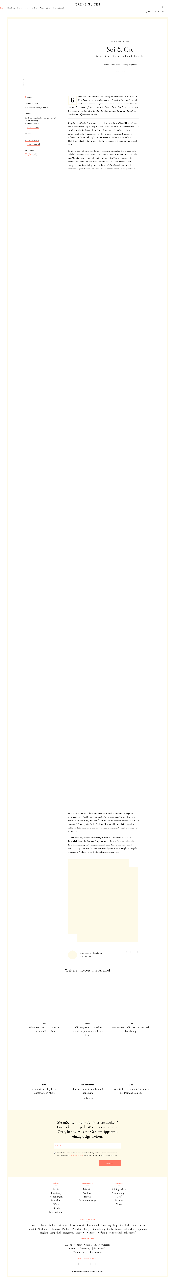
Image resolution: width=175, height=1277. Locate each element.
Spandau (142, 1228)
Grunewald (93, 1225)
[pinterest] (90, 1265)
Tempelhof (55, 1232)
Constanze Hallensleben (111, 64)
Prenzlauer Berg (80, 1228)
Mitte (142, 1225)
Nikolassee (54, 1228)
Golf (119, 1196)
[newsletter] (96, 1265)
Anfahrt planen (33, 127)
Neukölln (43, 1228)
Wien (53, 12)
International (70, 12)
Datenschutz (79, 1252)
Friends (102, 1248)
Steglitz (44, 1232)
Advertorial (120, 71)
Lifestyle (43, 7)
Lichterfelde (131, 1225)
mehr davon (88, 1098)
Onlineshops (118, 1192)
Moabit (32, 1228)
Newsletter (104, 1244)
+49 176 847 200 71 (32, 140)
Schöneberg (130, 1228)
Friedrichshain (77, 1225)
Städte (14, 7)
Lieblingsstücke (119, 1189)
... (25, 137)
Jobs (94, 1248)
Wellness (87, 1192)
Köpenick (118, 1225)
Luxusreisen (28, 7)
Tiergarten (68, 1232)
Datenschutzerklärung (76, 1155)
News (119, 1204)
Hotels (87, 1196)
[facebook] (79, 1265)
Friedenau (63, 1225)
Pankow (66, 1228)
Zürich (60, 12)
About (68, 1244)
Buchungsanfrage (87, 1200)
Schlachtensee (114, 1228)
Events (72, 1248)
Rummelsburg (98, 1228)
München (45, 12)
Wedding (102, 1232)
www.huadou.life (33, 144)
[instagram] (85, 1265)
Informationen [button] (87, 1239)
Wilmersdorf (115, 1232)
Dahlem (52, 1225)
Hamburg (22, 12)
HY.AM (100, 1271)
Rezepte (119, 1200)
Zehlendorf (129, 1232)
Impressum (96, 1252)
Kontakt (78, 1244)
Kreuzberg (106, 1225)
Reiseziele (87, 1189)
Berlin (14, 12)
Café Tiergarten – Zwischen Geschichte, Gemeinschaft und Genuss (88, 1031)
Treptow (79, 1232)
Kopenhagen (34, 12)
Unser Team (90, 1244)
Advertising (84, 1248)
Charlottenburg (38, 1225)
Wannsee (90, 1232)
